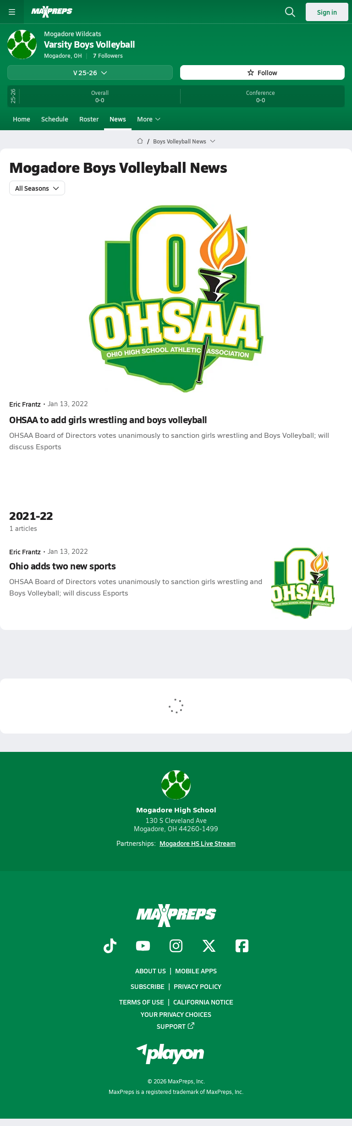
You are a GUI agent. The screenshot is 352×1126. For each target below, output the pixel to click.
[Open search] (290, 12)
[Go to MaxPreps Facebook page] (242, 946)
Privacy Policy (197, 986)
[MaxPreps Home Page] (140, 141)
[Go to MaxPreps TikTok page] (110, 946)
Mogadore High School (176, 792)
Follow (262, 72)
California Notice (203, 1001)
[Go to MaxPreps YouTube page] (143, 946)
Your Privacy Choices (176, 1014)
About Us (150, 970)
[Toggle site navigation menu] (12, 12)
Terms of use (141, 1001)
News (118, 118)
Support (176, 1025)
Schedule (54, 118)
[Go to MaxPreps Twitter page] (209, 946)
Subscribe (148, 986)
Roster (89, 118)
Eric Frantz (25, 403)
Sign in (327, 12)
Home (21, 118)
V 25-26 (90, 72)
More (147, 118)
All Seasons (37, 187)
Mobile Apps (196, 970)
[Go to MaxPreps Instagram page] (176, 946)
